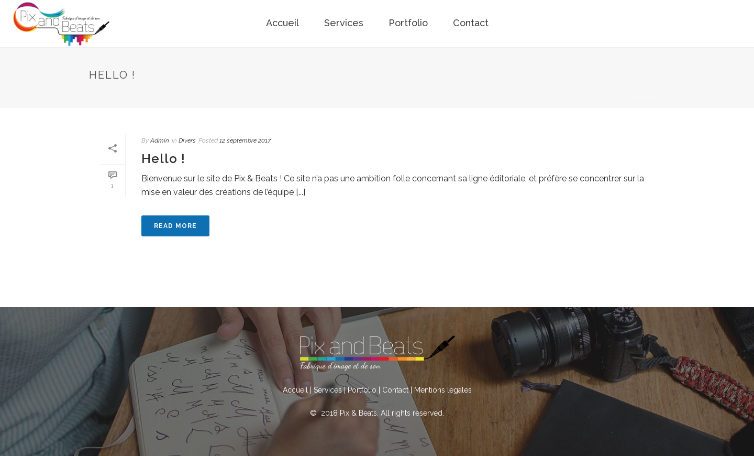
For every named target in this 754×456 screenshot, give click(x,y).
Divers (187, 140)
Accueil (282, 22)
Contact (471, 22)
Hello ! (163, 158)
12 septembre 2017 (245, 140)
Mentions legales (443, 390)
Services (343, 22)
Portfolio (408, 22)
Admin (159, 140)
